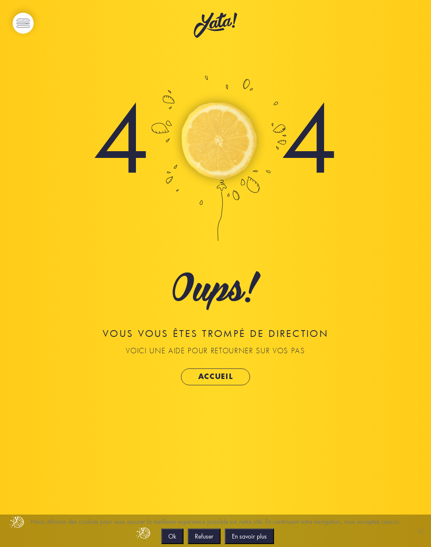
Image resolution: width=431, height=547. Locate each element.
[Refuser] (420, 531)
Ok (172, 536)
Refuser (204, 536)
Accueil (215, 376)
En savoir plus (249, 536)
